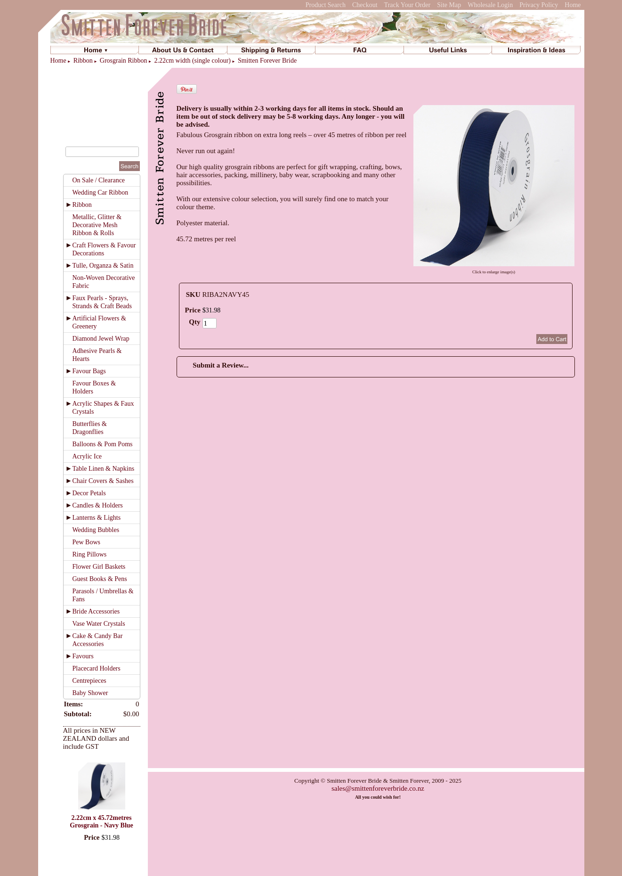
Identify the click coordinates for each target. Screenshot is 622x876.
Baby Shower (90, 692)
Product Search (326, 4)
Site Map (449, 4)
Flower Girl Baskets (99, 566)
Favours (83, 656)
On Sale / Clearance (99, 180)
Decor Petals (89, 493)
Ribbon (83, 60)
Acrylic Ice (87, 456)
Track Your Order (407, 4)
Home (573, 4)
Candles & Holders (98, 505)
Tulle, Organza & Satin (103, 265)
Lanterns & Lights (97, 517)
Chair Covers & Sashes (103, 480)
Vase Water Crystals (99, 623)
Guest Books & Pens (100, 578)
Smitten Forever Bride (267, 60)
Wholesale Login (490, 4)
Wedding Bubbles (96, 529)
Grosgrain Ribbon (123, 60)
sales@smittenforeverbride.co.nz (377, 788)
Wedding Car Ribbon (101, 192)
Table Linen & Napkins (104, 468)
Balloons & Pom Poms (103, 444)
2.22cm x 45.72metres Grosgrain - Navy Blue (101, 821)
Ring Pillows (90, 554)
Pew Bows (87, 542)
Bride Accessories (96, 611)
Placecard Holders (97, 668)
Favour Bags (89, 371)
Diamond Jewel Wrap (101, 338)
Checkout (365, 4)
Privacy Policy (538, 4)
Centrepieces (89, 680)
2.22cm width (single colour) (192, 60)
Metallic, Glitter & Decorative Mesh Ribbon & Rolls (97, 225)
